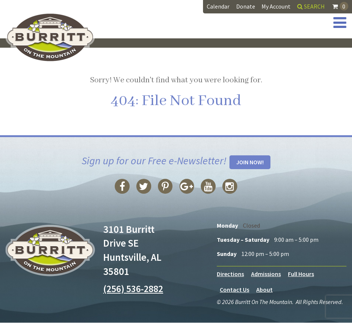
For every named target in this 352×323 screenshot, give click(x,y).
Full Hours (301, 274)
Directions (230, 274)
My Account (276, 6)
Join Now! (250, 162)
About (264, 290)
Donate (245, 6)
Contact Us (234, 290)
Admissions (266, 274)
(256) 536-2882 (135, 288)
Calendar (218, 6)
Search (311, 6)
